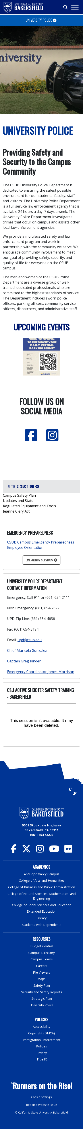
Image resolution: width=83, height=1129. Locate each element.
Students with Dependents (41, 925)
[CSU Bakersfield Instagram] (39, 851)
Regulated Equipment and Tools (29, 505)
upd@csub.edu (29, 639)
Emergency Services (39, 560)
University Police (41, 1005)
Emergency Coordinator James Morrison (40, 671)
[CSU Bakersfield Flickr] (68, 851)
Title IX (42, 1059)
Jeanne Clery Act (16, 511)
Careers (41, 966)
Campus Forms (42, 959)
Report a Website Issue (41, 1105)
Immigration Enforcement (41, 1040)
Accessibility (41, 1026)
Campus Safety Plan (19, 495)
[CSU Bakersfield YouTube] (54, 851)
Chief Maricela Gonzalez (27, 650)
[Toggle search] (66, 7)
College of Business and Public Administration (41, 887)
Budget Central (41, 946)
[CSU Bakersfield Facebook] (13, 851)
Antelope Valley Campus (41, 874)
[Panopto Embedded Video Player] (41, 723)
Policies (41, 1046)
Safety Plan (41, 985)
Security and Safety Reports (41, 992)
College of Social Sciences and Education (41, 905)
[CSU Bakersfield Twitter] (26, 851)
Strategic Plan (41, 998)
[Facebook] (31, 435)
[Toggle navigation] (74, 7)
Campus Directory (41, 953)
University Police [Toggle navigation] (39, 20)
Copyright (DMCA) (41, 1033)
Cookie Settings (41, 1097)
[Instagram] (52, 435)
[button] (41, 486)
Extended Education (41, 911)
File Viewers (41, 972)
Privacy (42, 1053)
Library (41, 918)
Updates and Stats (18, 500)
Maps (41, 979)
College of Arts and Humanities (41, 880)
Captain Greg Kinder (24, 661)
